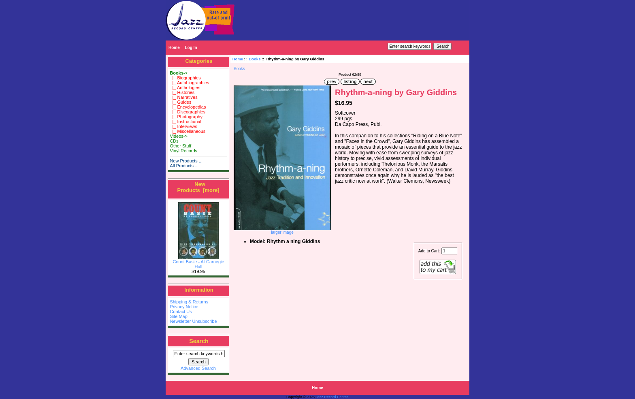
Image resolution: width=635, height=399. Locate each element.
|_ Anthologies (185, 87)
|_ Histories (182, 92)
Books (254, 59)
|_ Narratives (183, 97)
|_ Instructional (185, 121)
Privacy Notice (184, 306)
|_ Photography (186, 116)
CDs (174, 141)
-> (179, 72)
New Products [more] (198, 187)
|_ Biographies (185, 77)
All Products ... (184, 165)
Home (174, 47)
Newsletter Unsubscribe (193, 321)
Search (199, 341)
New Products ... (186, 160)
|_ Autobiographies (189, 82)
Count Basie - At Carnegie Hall (198, 262)
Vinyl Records (183, 150)
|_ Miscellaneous (187, 131)
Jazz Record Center (332, 397)
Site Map (178, 316)
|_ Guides (180, 102)
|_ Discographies (187, 111)
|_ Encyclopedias (188, 107)
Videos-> (179, 136)
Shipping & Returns (189, 301)
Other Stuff (180, 145)
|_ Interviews (183, 126)
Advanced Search (198, 368)
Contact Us (181, 311)
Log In (191, 47)
